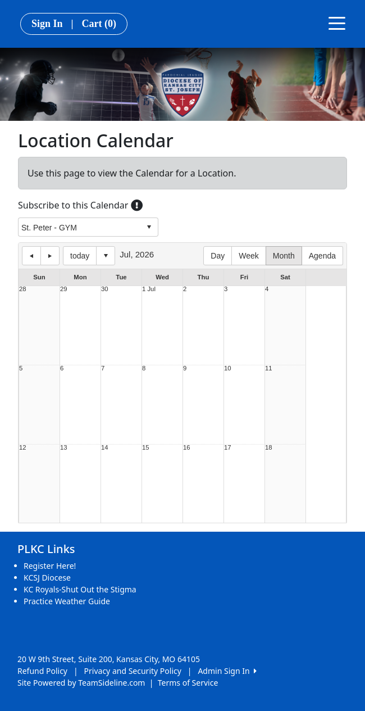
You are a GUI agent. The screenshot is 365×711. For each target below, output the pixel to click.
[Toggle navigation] (337, 22)
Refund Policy (42, 670)
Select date (105, 255)
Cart (99, 23)
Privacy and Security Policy (132, 670)
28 (22, 289)
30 (104, 289)
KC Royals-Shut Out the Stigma (80, 589)
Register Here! (50, 565)
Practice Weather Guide (67, 601)
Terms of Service (188, 682)
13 (63, 448)
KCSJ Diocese (47, 577)
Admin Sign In (227, 670)
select (149, 227)
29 (63, 289)
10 (227, 368)
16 (186, 448)
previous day (31, 255)
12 (22, 448)
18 (268, 448)
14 (104, 448)
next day (50, 255)
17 (227, 448)
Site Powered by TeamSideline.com (81, 682)
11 (268, 368)
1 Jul (149, 289)
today (79, 255)
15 (145, 448)
